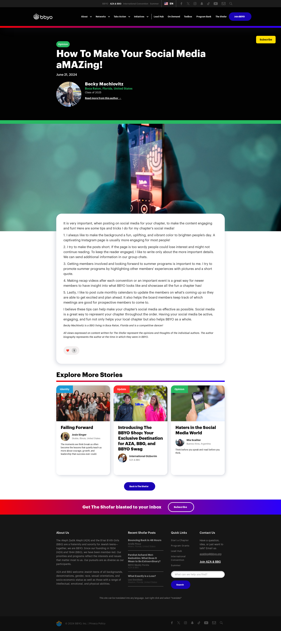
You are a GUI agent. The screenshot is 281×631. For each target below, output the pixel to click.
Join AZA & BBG (210, 561)
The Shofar (221, 17)
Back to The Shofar (139, 486)
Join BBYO (239, 17)
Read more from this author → (103, 98)
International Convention (178, 558)
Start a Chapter (180, 540)
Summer (176, 565)
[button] (169, 3)
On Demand (174, 17)
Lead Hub (159, 17)
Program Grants (180, 546)
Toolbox (188, 17)
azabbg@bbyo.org (211, 554)
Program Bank (203, 17)
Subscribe (180, 507)
